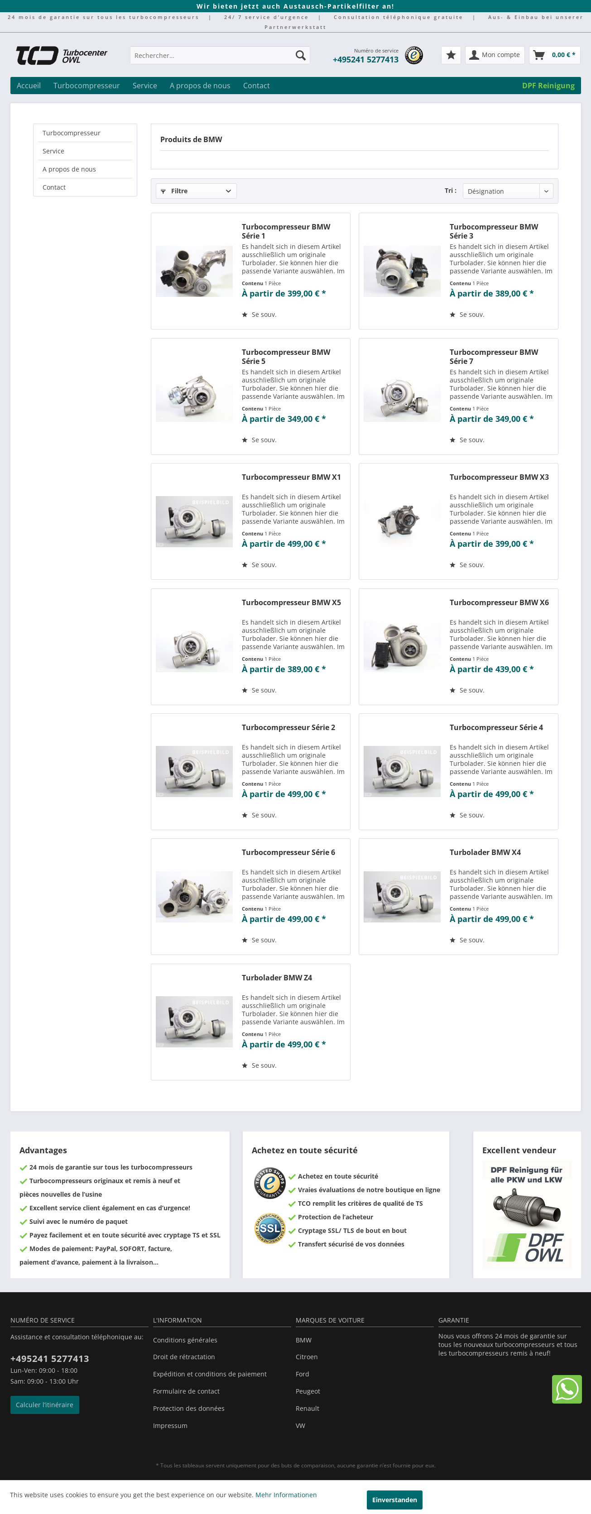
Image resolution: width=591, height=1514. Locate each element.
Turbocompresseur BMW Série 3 (494, 231)
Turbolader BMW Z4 (277, 978)
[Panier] (555, 55)
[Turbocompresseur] (86, 85)
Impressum (170, 1425)
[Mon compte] (495, 55)
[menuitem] (220, 59)
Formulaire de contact (186, 1391)
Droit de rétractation (184, 1356)
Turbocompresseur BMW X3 (499, 477)
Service (53, 151)
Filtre (174, 190)
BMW (304, 1340)
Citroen (307, 1356)
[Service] (144, 85)
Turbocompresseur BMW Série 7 (494, 357)
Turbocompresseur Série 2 (288, 727)
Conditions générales (185, 1340)
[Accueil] (28, 85)
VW (300, 1425)
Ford (302, 1374)
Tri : (450, 190)
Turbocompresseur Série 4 (496, 727)
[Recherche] (300, 55)
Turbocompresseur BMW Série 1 (286, 231)
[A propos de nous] (200, 85)
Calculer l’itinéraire (44, 1404)
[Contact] (256, 85)
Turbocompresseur (72, 133)
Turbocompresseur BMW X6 (499, 602)
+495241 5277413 (366, 59)
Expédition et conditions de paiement (210, 1374)
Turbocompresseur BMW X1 (291, 477)
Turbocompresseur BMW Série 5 (286, 357)
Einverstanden (394, 1499)
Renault (307, 1408)
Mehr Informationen (286, 1494)
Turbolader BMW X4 (485, 852)
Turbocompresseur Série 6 (288, 852)
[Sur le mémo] (259, 314)
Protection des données (189, 1408)
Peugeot (308, 1391)
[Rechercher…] (220, 55)
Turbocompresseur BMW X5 (291, 602)
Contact (54, 187)
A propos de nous (69, 169)
